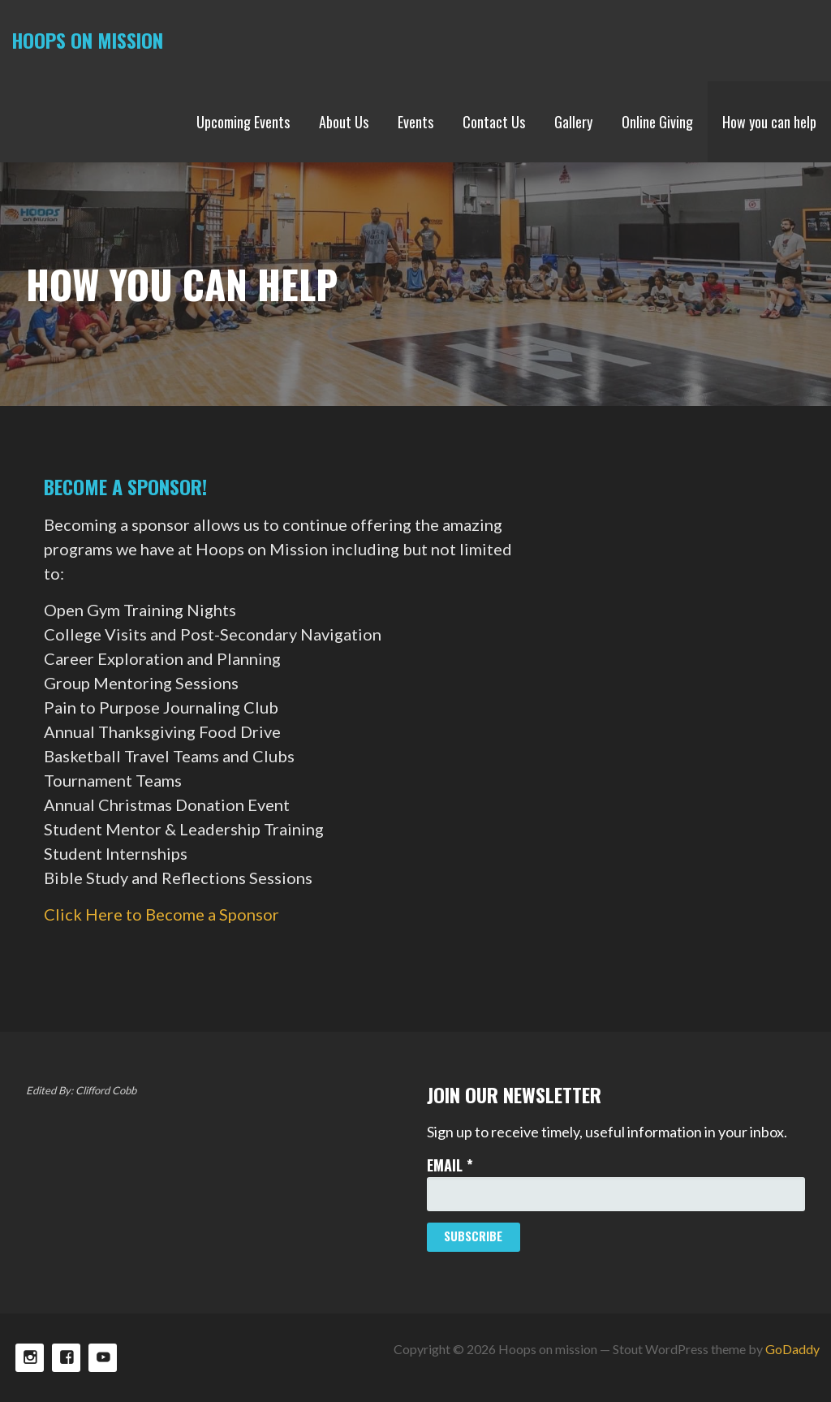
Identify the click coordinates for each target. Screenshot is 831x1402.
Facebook (66, 1358)
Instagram (29, 1358)
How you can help (769, 121)
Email (450, 1165)
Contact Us (494, 121)
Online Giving (657, 121)
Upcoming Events (243, 121)
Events (415, 121)
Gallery (573, 121)
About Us (343, 121)
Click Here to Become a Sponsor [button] (161, 914)
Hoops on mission (87, 39)
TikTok (102, 1358)
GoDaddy (792, 1349)
